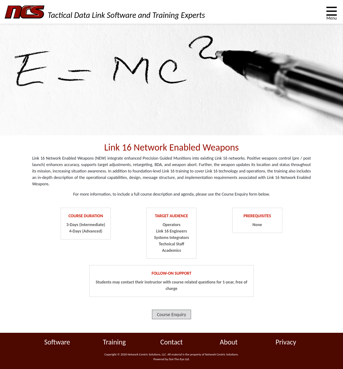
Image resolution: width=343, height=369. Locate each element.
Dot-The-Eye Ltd (179, 359)
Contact (171, 342)
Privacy (286, 342)
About (229, 342)
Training (114, 342)
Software (57, 342)
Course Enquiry (171, 314)
